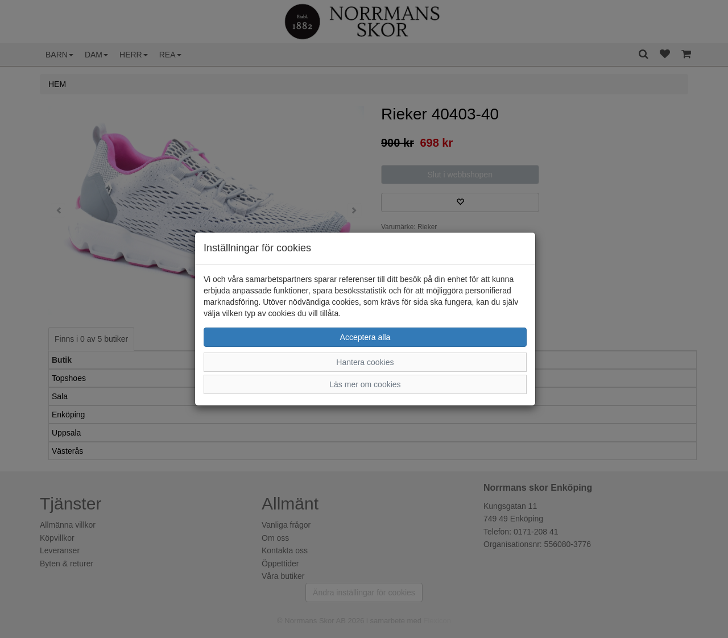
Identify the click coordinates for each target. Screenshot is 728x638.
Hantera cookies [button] (365, 362)
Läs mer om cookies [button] (364, 384)
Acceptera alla (365, 337)
